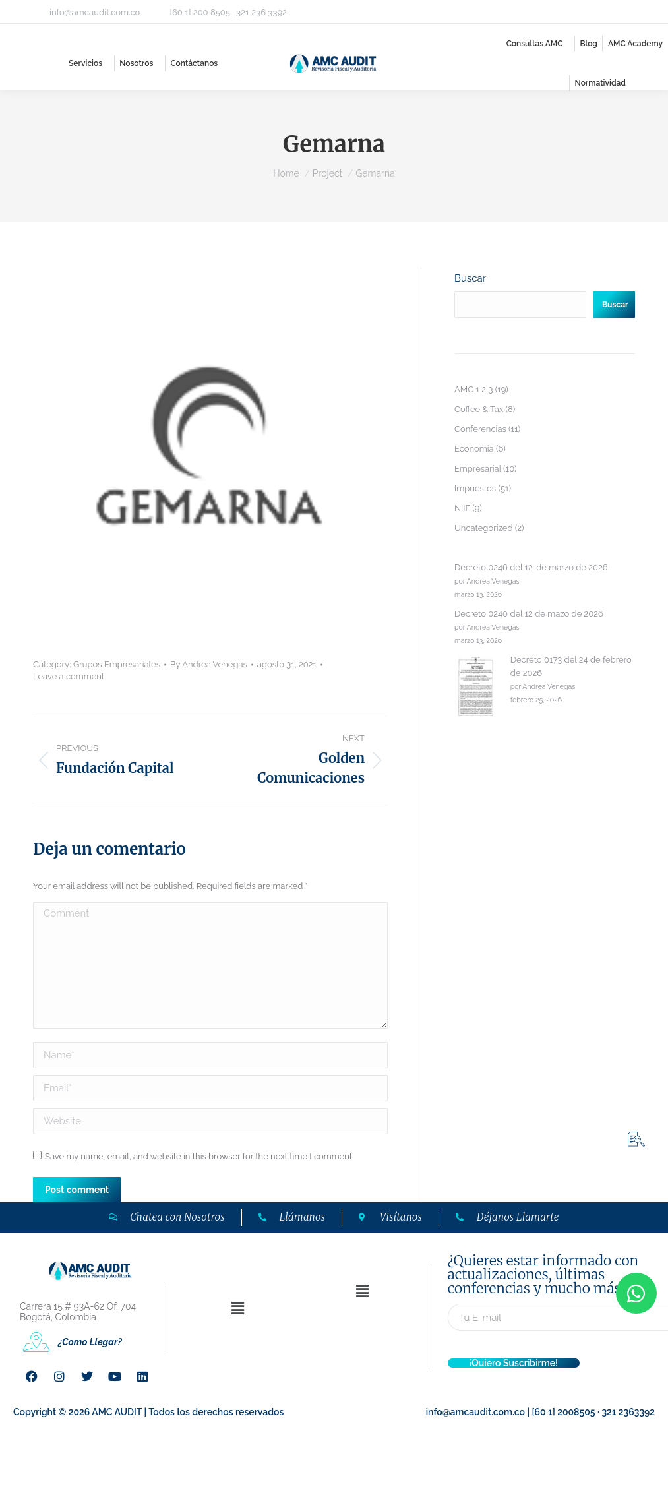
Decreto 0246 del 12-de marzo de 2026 (531, 567)
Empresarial (477, 468)
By (208, 664)
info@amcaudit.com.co (94, 12)
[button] (237, 1308)
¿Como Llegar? (90, 1342)
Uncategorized (483, 528)
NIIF (462, 508)
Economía (474, 449)
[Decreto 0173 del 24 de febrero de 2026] (475, 688)
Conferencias (480, 429)
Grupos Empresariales (116, 664)
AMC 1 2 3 (473, 389)
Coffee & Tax (478, 409)
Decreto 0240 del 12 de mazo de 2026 (528, 614)
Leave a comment (68, 676)
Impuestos (475, 488)
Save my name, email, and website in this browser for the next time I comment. (199, 1156)
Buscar (470, 278)
